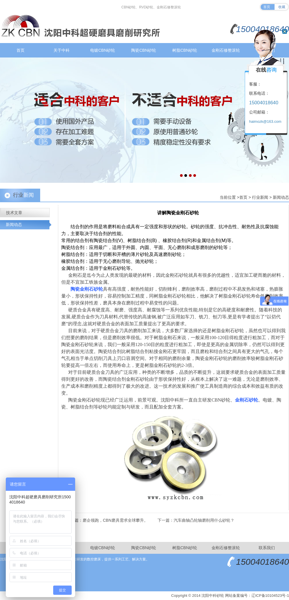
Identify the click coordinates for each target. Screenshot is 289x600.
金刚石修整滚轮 (226, 50)
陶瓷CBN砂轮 (143, 50)
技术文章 (14, 212)
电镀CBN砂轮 (102, 50)
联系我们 (267, 547)
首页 (266, 7)
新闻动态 (281, 197)
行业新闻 (260, 197)
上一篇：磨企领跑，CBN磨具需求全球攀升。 (107, 520)
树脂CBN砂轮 (184, 50)
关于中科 (61, 50)
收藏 (281, 7)
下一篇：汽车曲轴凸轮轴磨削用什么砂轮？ (196, 520)
